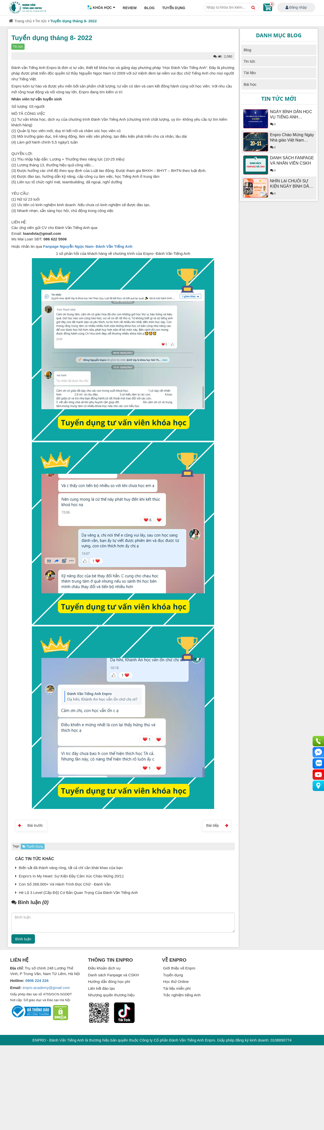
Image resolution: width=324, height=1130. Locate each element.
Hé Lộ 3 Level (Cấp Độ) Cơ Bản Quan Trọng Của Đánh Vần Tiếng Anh (76, 892)
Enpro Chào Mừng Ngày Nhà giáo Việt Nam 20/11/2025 (292, 138)
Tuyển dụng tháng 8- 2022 (73, 21)
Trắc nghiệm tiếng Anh (181, 995)
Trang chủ (23, 21)
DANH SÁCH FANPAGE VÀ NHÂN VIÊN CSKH (292, 160)
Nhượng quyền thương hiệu (111, 995)
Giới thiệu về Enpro (178, 968)
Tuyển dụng (173, 8)
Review (130, 8)
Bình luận (23, 939)
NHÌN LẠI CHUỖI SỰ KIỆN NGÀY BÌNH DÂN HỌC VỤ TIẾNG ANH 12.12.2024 (291, 184)
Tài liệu (250, 72)
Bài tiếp (217, 825)
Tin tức (41, 21)
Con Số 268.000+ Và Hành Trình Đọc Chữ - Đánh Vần (63, 884)
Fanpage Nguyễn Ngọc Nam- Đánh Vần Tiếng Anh (87, 246)
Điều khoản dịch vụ (104, 968)
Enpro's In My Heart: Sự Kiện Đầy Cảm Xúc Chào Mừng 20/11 (69, 876)
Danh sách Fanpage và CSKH (113, 975)
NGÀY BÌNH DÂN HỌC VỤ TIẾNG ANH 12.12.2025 (291, 114)
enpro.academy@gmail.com (46, 987)
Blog (149, 8)
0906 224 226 (37, 980)
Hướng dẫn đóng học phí (109, 981)
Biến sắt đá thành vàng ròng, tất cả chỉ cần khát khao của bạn (69, 868)
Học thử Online (175, 981)
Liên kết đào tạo (101, 988)
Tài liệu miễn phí (176, 988)
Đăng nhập (296, 7)
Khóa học (101, 8)
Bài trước (30, 825)
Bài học (250, 84)
